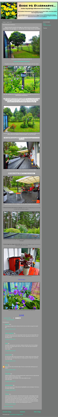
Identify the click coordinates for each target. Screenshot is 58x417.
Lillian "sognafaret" (9, 333)
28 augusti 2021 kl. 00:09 (10, 369)
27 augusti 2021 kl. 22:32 (10, 329)
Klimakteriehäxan (9, 385)
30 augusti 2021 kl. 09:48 (10, 403)
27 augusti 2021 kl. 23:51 (10, 360)
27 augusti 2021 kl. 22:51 (10, 339)
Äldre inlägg (37, 411)
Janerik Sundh (8, 354)
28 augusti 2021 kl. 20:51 (10, 381)
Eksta (44, 23)
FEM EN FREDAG (10, 319)
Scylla (6, 364)
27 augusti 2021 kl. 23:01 (10, 350)
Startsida (22, 411)
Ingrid (6, 343)
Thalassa (7, 394)
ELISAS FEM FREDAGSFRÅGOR (22, 61)
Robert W (7, 324)
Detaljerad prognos (47, 25)
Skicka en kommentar (8, 406)
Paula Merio (7, 373)
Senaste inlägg (7, 411)
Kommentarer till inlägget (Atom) (16, 414)
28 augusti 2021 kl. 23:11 (10, 389)
